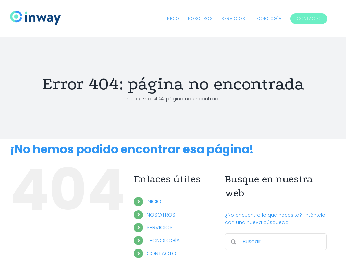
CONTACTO (161, 253)
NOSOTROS (161, 215)
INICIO (154, 201)
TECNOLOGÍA (163, 240)
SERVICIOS (160, 228)
